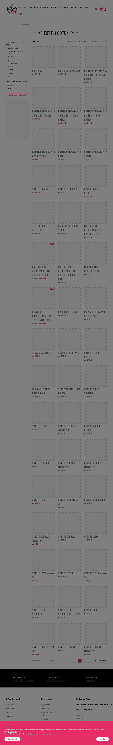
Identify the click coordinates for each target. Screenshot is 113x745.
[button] (107, 726)
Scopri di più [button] (12, 739)
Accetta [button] (102, 739)
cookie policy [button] (12, 732)
